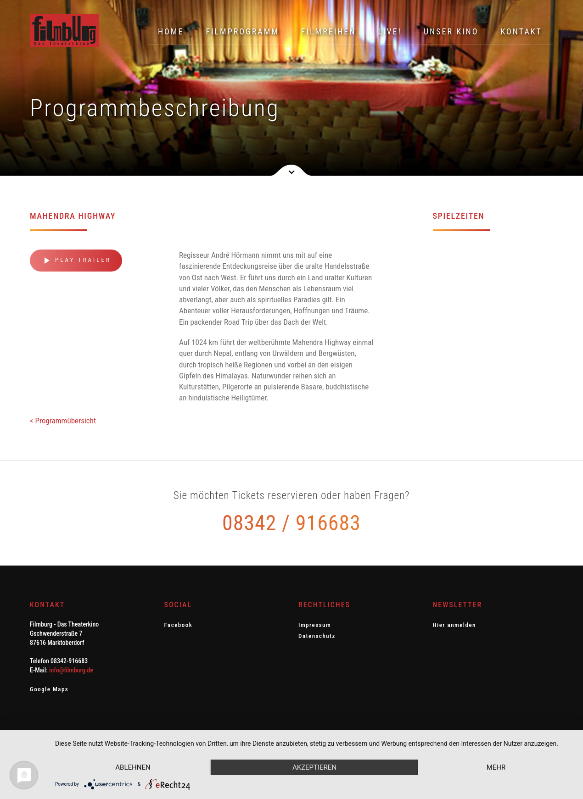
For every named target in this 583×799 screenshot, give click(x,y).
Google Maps (49, 689)
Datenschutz (317, 636)
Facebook (178, 624)
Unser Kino (451, 31)
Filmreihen (328, 31)
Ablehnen (132, 767)
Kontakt (521, 31)
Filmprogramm (242, 31)
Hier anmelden (454, 624)
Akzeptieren (314, 767)
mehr (496, 767)
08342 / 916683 (291, 522)
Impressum (314, 624)
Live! (390, 31)
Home (171, 31)
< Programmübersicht (63, 420)
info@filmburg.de (71, 670)
